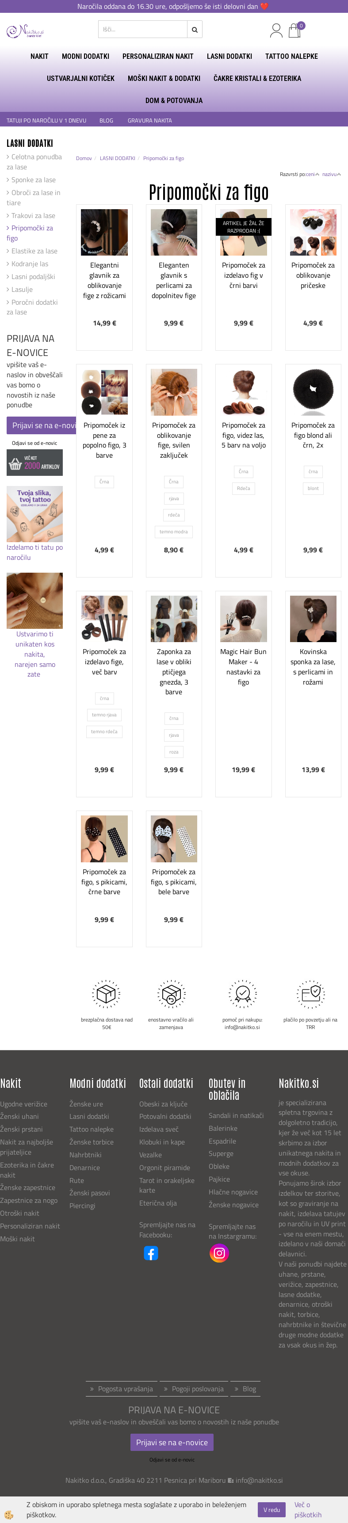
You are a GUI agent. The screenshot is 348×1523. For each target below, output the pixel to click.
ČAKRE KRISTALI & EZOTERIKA (257, 78)
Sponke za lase (33, 179)
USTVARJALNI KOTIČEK (81, 78)
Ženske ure (87, 1103)
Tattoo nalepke (91, 1129)
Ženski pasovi (90, 1192)
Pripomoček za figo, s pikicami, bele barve (174, 881)
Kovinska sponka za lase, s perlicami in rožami (313, 666)
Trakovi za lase (33, 215)
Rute (76, 1180)
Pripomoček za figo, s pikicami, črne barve (104, 881)
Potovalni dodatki (165, 1116)
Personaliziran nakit (30, 1226)
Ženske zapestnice (28, 1187)
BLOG (107, 120)
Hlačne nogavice (233, 1191)
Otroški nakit (19, 1213)
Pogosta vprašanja (125, 1388)
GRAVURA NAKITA (150, 120)
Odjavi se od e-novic (34, 443)
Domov (84, 158)
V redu (272, 1509)
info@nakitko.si (259, 1480)
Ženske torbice (91, 1142)
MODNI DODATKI (85, 56)
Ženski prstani (22, 1129)
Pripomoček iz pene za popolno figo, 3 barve (104, 440)
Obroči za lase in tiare (34, 197)
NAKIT (40, 56)
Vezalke (150, 1154)
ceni (313, 174)
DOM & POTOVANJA (174, 100)
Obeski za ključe (163, 1103)
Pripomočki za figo (30, 232)
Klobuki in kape (162, 1142)
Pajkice (219, 1179)
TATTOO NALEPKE (291, 56)
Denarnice (84, 1167)
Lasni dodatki (89, 1116)
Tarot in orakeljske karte (167, 1185)
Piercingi (82, 1205)
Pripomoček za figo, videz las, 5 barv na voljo (244, 435)
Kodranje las (29, 263)
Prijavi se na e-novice (48, 425)
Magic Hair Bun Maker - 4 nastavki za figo (243, 666)
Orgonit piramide (164, 1167)
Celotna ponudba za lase (34, 161)
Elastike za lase (34, 250)
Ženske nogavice (234, 1204)
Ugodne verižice (23, 1103)
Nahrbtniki (85, 1154)
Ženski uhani (20, 1116)
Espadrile (222, 1141)
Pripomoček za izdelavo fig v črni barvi (243, 275)
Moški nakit (18, 1238)
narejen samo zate (35, 669)
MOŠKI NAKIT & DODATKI (164, 78)
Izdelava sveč (159, 1129)
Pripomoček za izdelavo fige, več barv (104, 661)
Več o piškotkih (308, 1510)
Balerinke (223, 1128)
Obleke (219, 1166)
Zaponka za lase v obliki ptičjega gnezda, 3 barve (174, 671)
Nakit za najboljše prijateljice (26, 1147)
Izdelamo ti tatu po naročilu (35, 552)
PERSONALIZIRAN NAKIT (158, 56)
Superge (221, 1153)
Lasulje (22, 289)
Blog (249, 1388)
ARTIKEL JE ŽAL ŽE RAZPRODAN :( (243, 227)
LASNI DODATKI (229, 56)
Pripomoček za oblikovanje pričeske (313, 275)
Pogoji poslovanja (198, 1388)
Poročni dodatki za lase (32, 307)
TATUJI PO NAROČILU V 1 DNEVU (46, 120)
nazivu (331, 174)
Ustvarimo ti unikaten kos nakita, (34, 643)
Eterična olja (158, 1203)
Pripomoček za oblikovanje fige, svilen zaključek (173, 440)
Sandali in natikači (237, 1115)
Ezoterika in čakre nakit (27, 1169)
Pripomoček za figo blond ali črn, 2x (313, 435)
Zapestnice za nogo (29, 1200)
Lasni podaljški (33, 276)
